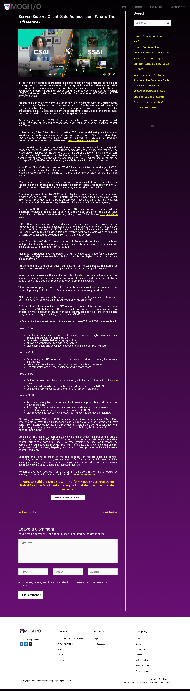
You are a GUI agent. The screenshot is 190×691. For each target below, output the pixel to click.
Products (139, 6)
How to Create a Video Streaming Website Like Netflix (148, 53)
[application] (145, 6)
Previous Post (29, 511)
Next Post (109, 511)
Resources (158, 6)
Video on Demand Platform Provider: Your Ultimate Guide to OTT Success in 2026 (152, 107)
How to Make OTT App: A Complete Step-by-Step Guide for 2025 (152, 69)
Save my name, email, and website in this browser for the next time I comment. (63, 585)
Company (178, 6)
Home (125, 6)
